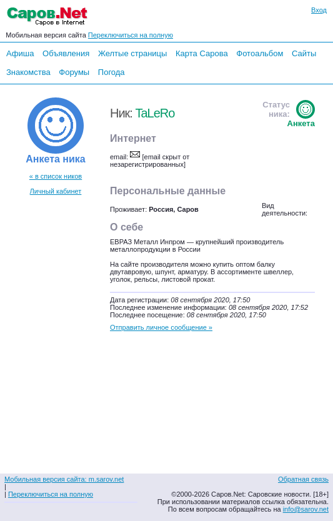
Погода (111, 72)
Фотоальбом (259, 53)
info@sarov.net (306, 509)
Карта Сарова (202, 53)
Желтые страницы (132, 53)
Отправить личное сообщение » (161, 327)
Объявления (65, 53)
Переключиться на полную (130, 35)
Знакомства (28, 72)
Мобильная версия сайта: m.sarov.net (64, 479)
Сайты (304, 53)
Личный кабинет (56, 191)
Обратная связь (303, 479)
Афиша (20, 53)
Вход (319, 10)
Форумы (74, 72)
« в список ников (55, 176)
